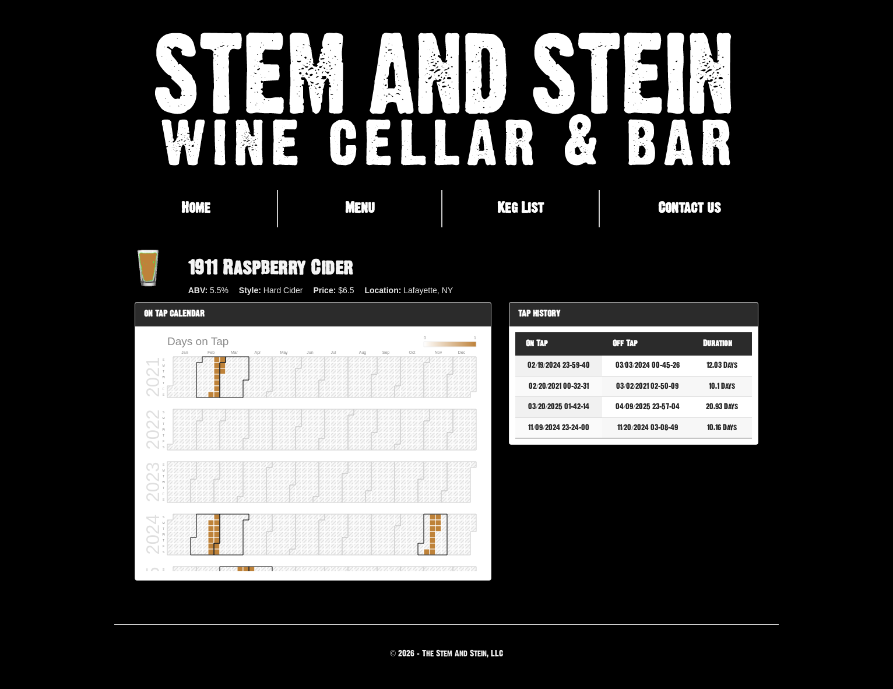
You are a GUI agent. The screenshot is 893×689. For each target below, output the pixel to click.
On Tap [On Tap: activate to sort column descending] (536, 343)
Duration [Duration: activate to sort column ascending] (717, 343)
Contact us (689, 208)
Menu (360, 208)
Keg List (520, 208)
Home (195, 208)
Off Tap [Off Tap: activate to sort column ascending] (625, 343)
